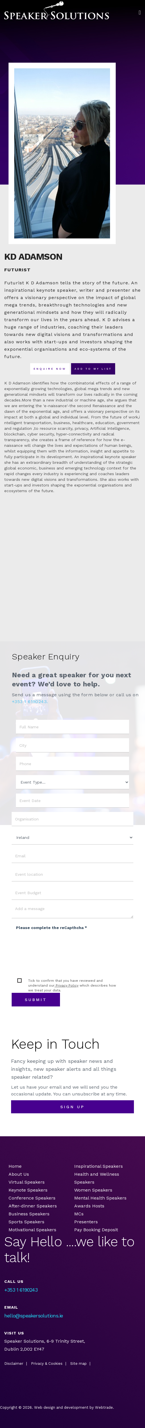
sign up (72, 1107)
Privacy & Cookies (47, 1363)
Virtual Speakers (27, 1182)
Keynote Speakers (28, 1190)
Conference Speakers (32, 1198)
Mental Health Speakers (100, 1198)
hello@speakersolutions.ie (33, 1316)
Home (15, 1166)
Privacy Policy (66, 985)
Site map (78, 1363)
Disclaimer (13, 1363)
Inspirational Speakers (98, 1166)
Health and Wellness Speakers (96, 1178)
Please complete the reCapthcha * (51, 927)
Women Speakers (93, 1190)
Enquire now (50, 368)
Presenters (86, 1221)
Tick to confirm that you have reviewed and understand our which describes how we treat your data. (72, 985)
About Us (19, 1174)
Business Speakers (29, 1214)
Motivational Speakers (32, 1229)
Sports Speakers (26, 1221)
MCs (79, 1214)
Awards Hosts (89, 1206)
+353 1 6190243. (30, 701)
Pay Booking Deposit (96, 1229)
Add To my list (93, 368)
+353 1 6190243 (21, 1290)
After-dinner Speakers (33, 1206)
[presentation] (59, 945)
